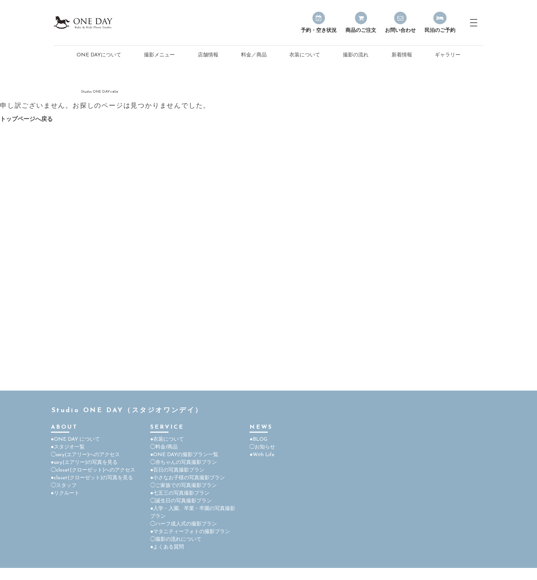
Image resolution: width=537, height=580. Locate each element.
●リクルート (65, 493)
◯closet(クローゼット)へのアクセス (93, 470)
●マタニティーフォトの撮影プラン (190, 532)
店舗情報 (208, 55)
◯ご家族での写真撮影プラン (183, 485)
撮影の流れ (356, 55)
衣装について (304, 55)
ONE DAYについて (99, 55)
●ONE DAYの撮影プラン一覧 (184, 455)
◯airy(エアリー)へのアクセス (85, 455)
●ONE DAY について (75, 439)
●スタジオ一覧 (68, 447)
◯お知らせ (262, 447)
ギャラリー (447, 55)
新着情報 (402, 55)
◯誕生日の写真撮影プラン (181, 501)
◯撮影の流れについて (175, 539)
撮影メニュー (159, 55)
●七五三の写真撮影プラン (180, 493)
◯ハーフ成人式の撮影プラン (183, 524)
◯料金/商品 (164, 447)
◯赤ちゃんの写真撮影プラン (183, 462)
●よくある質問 (167, 547)
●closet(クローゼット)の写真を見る (92, 478)
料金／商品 (254, 55)
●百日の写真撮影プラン (177, 470)
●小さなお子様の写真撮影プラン (187, 478)
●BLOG (258, 439)
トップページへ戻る (26, 119)
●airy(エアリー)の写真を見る (84, 462)
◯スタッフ (64, 485)
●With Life (261, 455)
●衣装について (167, 439)
